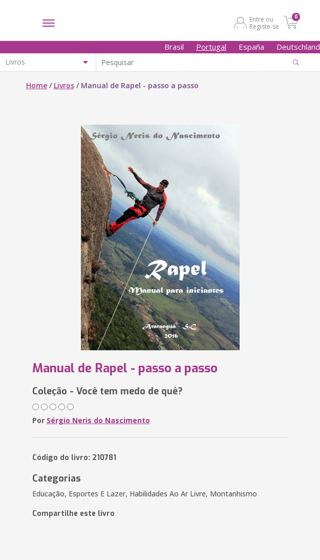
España (251, 47)
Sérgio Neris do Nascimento (98, 420)
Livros (64, 85)
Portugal (211, 47)
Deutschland (298, 47)
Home (36, 85)
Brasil (174, 47)
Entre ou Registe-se (264, 22)
